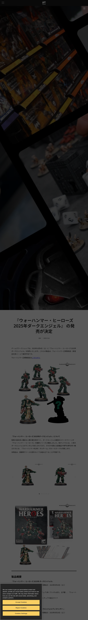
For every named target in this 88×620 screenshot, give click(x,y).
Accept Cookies (21, 602)
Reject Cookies (21, 608)
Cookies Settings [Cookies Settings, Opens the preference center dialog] (21, 613)
